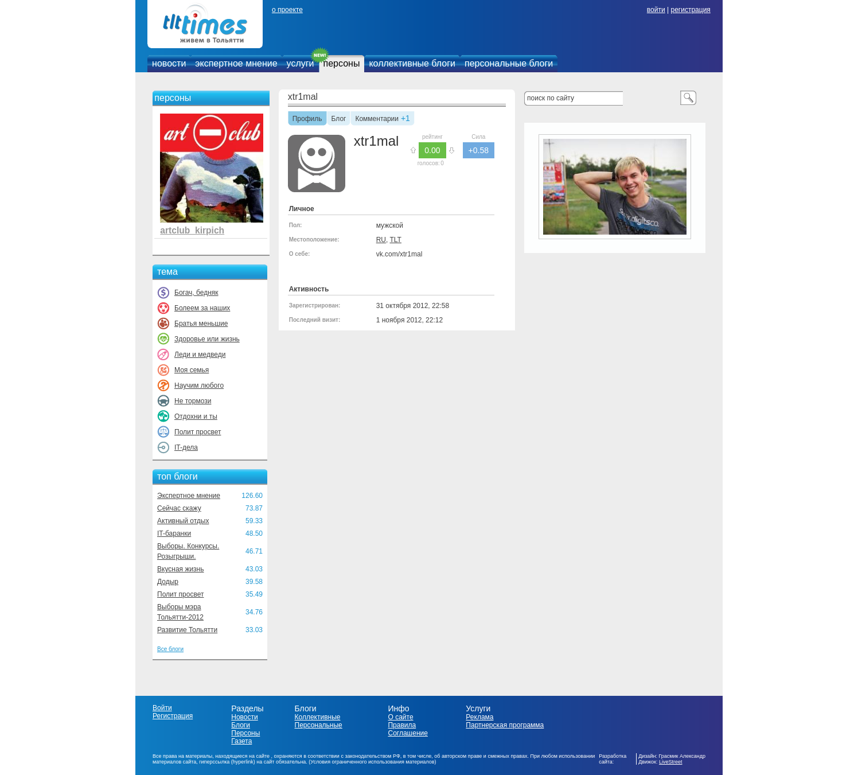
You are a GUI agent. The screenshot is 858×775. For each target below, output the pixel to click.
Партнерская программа (505, 725)
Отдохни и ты (195, 416)
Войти (162, 708)
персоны (341, 63)
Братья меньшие (201, 324)
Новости (244, 717)
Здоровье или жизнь (207, 339)
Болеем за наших (202, 308)
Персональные (318, 725)
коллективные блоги (412, 63)
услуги (300, 63)
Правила (402, 725)
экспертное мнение (236, 63)
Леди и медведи (199, 354)
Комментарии (377, 119)
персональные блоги (509, 63)
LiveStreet (670, 762)
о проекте (287, 10)
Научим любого (199, 385)
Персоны (245, 733)
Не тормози (192, 401)
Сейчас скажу (179, 508)
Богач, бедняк (196, 293)
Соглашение (407, 733)
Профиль (307, 119)
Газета (241, 741)
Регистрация (173, 716)
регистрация (690, 10)
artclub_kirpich (192, 230)
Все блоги (170, 649)
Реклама (479, 717)
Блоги (240, 725)
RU (381, 240)
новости (169, 63)
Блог (339, 119)
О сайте (400, 717)
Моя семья (191, 370)
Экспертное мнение (188, 496)
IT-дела (186, 447)
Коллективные (318, 717)
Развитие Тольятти (187, 630)
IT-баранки (174, 533)
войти (656, 10)
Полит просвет (197, 432)
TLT (395, 240)
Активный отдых (183, 521)
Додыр (167, 582)
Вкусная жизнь (180, 569)
